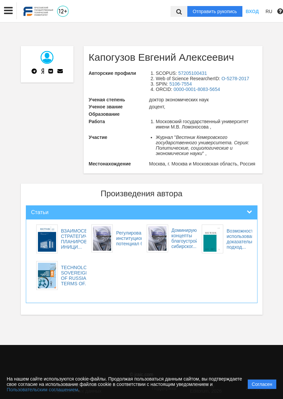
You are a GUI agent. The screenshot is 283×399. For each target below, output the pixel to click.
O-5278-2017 (235, 78)
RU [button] (269, 11)
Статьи (40, 212)
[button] (8, 10)
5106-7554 (180, 84)
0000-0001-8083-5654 (197, 89)
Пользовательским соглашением (42, 389)
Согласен (262, 384)
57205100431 (192, 73)
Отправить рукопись (215, 11)
